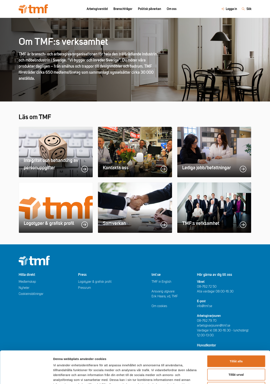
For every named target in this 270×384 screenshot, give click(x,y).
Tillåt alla (236, 330)
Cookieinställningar (31, 294)
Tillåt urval (236, 344)
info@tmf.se (204, 306)
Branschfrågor (122, 9)
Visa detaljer (220, 376)
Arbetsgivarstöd (97, 9)
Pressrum (84, 288)
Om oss (171, 9)
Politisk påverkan (149, 9)
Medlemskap (27, 282)
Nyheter (24, 288)
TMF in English (161, 282)
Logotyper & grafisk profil (95, 282)
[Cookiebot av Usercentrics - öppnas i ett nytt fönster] (26, 376)
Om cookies (159, 306)
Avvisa (236, 357)
